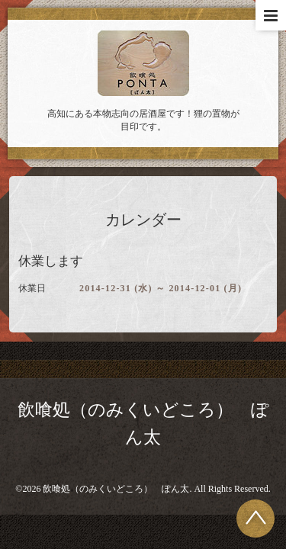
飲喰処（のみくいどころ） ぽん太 (116, 488)
